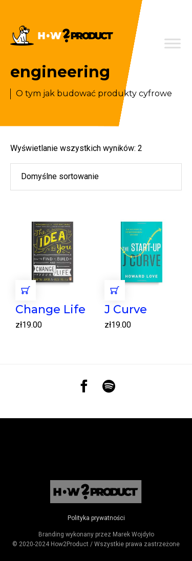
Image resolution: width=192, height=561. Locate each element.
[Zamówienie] (96, 176)
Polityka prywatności (96, 518)
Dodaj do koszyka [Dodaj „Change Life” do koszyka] (25, 290)
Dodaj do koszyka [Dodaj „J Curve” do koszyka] (114, 290)
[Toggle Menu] (172, 43)
